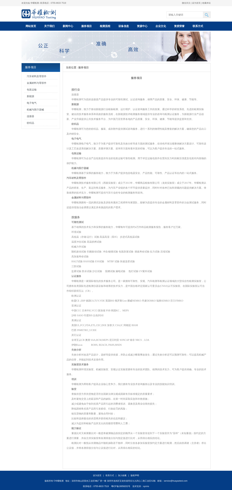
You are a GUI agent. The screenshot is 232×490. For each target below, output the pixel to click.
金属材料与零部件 (36, 83)
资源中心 (142, 26)
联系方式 (198, 26)
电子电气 (32, 103)
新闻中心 (68, 26)
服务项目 (86, 26)
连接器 (30, 116)
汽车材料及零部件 (36, 76)
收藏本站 (206, 3)
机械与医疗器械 (35, 109)
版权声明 (135, 475)
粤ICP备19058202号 (120, 486)
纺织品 (30, 123)
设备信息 (123, 26)
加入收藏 (122, 475)
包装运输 (32, 89)
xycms (146, 486)
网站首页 (31, 26)
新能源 (30, 96)
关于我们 (49, 26)
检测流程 (105, 26)
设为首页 (196, 3)
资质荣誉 (179, 26)
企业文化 (160, 26)
